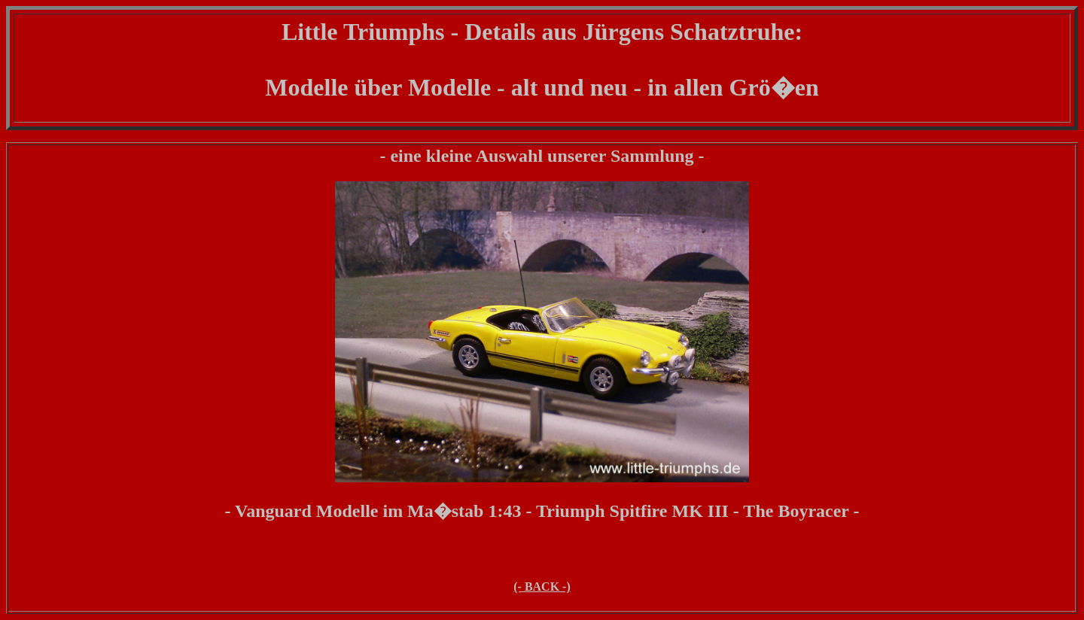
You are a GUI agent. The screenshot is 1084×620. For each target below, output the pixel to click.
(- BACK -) (542, 586)
